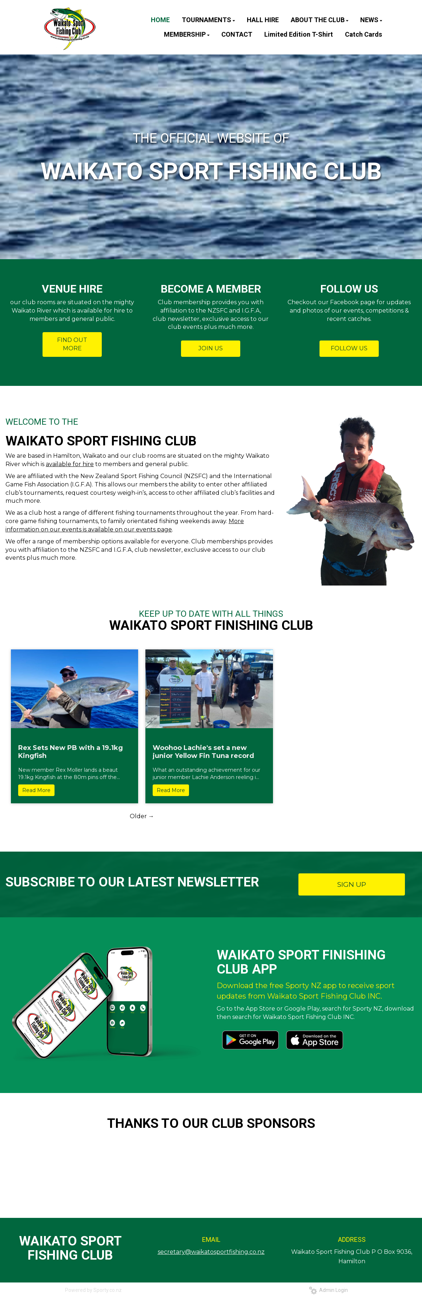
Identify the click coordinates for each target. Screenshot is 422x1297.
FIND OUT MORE (72, 344)
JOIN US (210, 348)
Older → (142, 816)
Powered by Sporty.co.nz (93, 1290)
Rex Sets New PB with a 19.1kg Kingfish (70, 752)
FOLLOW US (349, 348)
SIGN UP (351, 884)
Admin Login (328, 1290)
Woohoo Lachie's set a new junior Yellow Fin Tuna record (203, 752)
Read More (36, 790)
